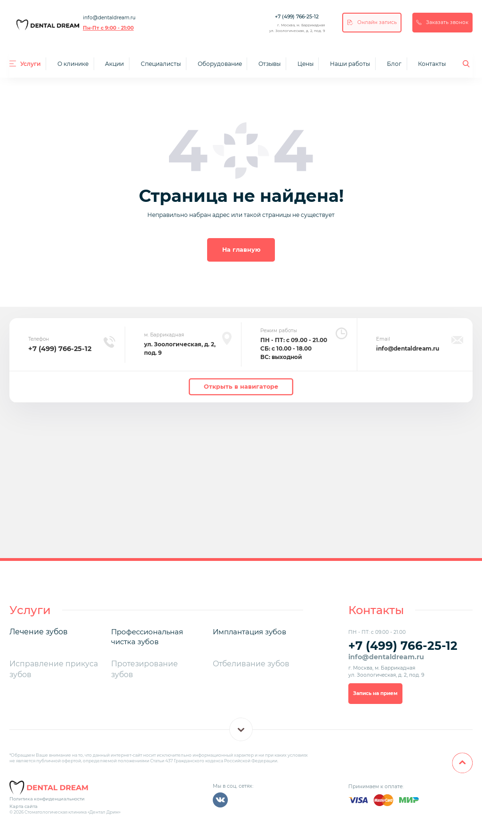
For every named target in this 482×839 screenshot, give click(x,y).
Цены (305, 63)
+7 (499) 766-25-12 (297, 17)
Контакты (432, 63)
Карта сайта (21, 802)
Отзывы (269, 63)
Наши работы (350, 63)
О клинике (72, 63)
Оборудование (220, 63)
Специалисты (161, 63)
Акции (114, 63)
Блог (394, 63)
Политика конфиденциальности (44, 795)
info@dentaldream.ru (109, 18)
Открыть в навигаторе (241, 385)
